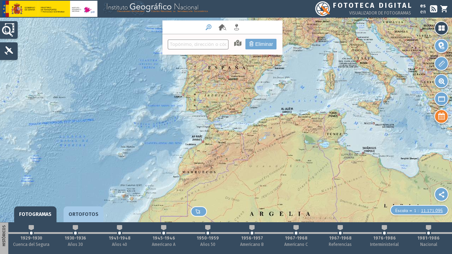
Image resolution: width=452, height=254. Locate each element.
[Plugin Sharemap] (441, 194)
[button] (441, 116)
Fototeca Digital (373, 5)
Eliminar (261, 44)
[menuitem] (222, 37)
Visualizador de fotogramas (380, 13)
